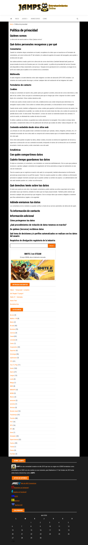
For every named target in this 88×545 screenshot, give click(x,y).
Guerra (12, 372)
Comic (45, 19)
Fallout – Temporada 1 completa (19, 290)
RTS (11, 429)
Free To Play (14, 365)
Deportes (13, 350)
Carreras (12, 333)
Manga (12, 383)
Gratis (11, 368)
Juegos (25, 19)
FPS (11, 361)
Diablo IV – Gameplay (16, 297)
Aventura (12, 329)
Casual (12, 336)
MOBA (12, 393)
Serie (11, 432)
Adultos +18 (13, 318)
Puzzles (12, 418)
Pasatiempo (13, 415)
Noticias (12, 407)
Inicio (17, 19)
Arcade (12, 326)
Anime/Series (35, 19)
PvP (11, 422)
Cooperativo (13, 347)
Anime (12, 322)
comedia (12, 340)
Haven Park (13, 301)
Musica (12, 397)
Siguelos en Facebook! (20, 492)
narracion (12, 400)
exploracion (13, 358)
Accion (12, 315)
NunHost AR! (18, 505)
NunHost (17, 501)
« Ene (13, 541)
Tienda (12, 447)
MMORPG (13, 390)
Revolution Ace (14, 304)
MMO (11, 386)
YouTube (12, 454)
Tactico (12, 443)
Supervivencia (14, 439)
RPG (11, 425)
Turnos (12, 450)
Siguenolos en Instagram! (21, 488)
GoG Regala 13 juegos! (16, 293)
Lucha (11, 379)
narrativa (12, 404)
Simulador (13, 436)
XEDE (16, 496)
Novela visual (14, 411)
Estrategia (13, 354)
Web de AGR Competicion (28, 483)
